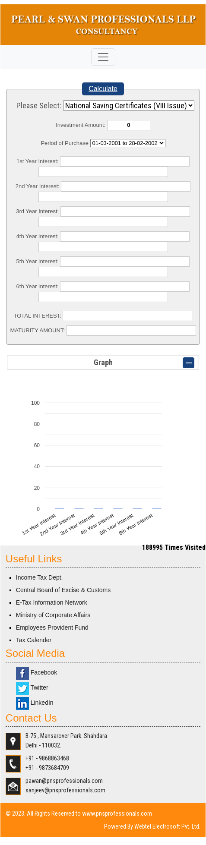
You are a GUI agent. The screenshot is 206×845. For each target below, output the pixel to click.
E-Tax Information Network (51, 602)
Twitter (32, 687)
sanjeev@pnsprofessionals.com (65, 790)
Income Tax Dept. (39, 577)
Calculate (103, 88)
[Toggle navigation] (103, 57)
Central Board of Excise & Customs (63, 589)
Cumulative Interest (127, 143)
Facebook (36, 672)
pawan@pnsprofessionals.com (64, 780)
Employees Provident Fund (52, 627)
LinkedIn (35, 702)
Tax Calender (34, 640)
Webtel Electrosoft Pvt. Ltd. (167, 826)
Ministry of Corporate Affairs (53, 615)
